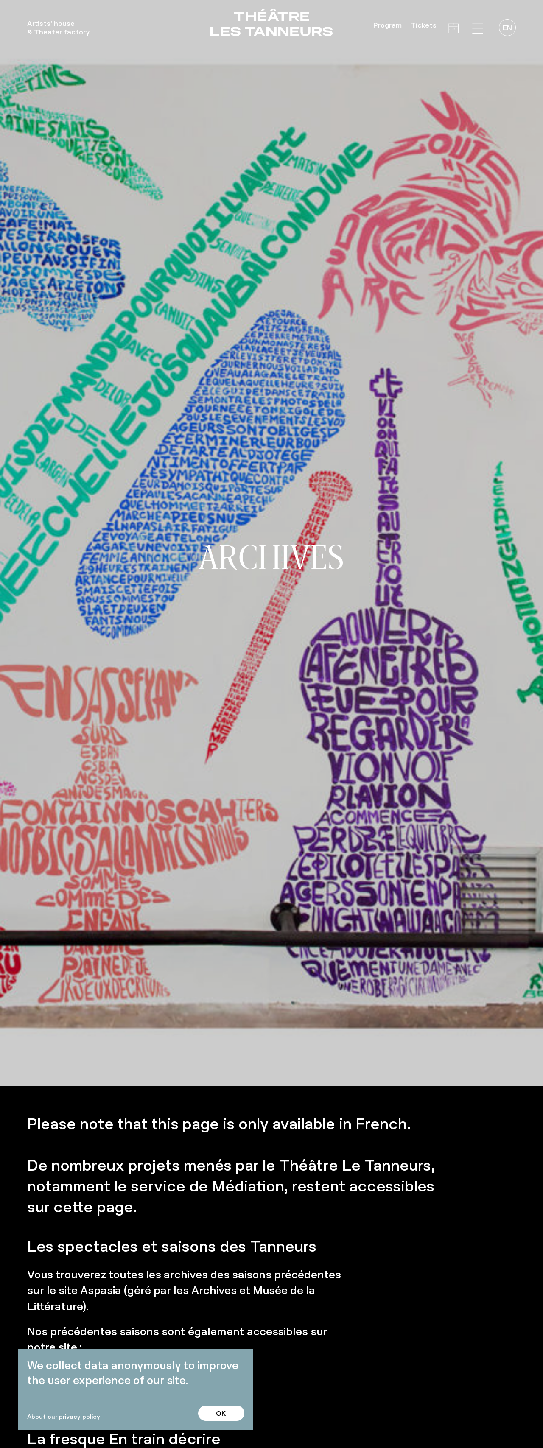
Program (387, 25)
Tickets (424, 25)
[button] (477, 28)
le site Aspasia (84, 1290)
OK (221, 1413)
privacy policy (79, 1416)
